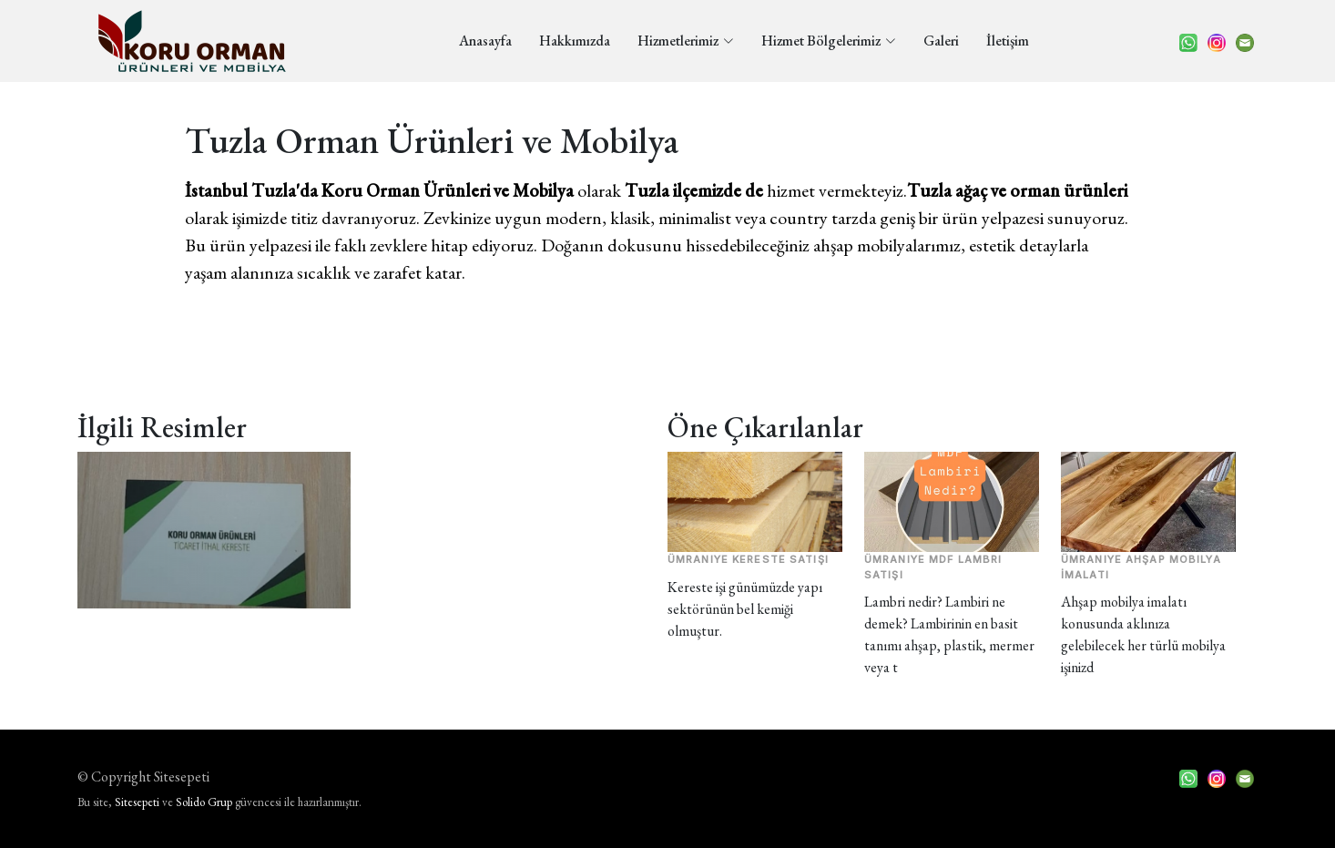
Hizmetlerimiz (685, 40)
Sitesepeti (137, 802)
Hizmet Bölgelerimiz (828, 40)
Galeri (941, 40)
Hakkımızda (574, 40)
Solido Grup (204, 802)
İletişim (1007, 40)
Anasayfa (485, 40)
